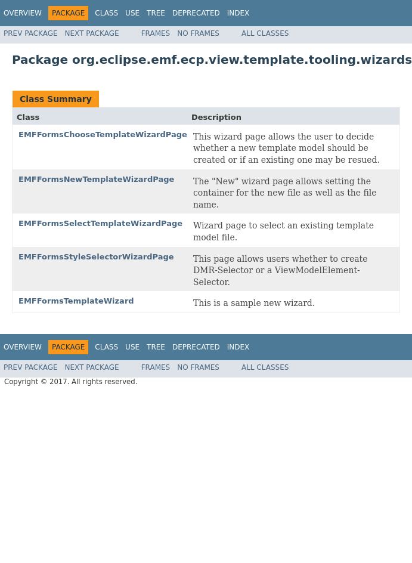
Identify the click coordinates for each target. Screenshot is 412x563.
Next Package (92, 33)
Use (132, 13)
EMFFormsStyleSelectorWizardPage (96, 256)
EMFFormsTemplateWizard (76, 300)
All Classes (265, 33)
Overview (23, 13)
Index (238, 13)
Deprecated (196, 13)
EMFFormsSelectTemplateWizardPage (100, 223)
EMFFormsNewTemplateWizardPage (96, 179)
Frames (156, 33)
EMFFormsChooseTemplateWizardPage (102, 134)
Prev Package (31, 33)
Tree (156, 13)
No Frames (198, 33)
